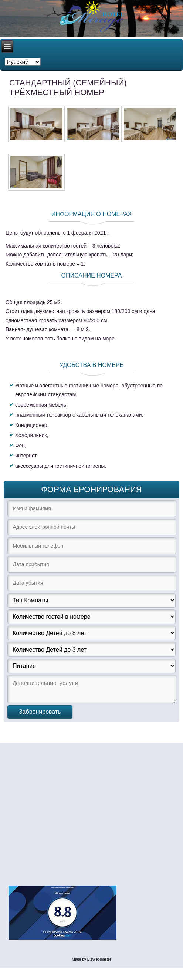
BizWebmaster (99, 963)
